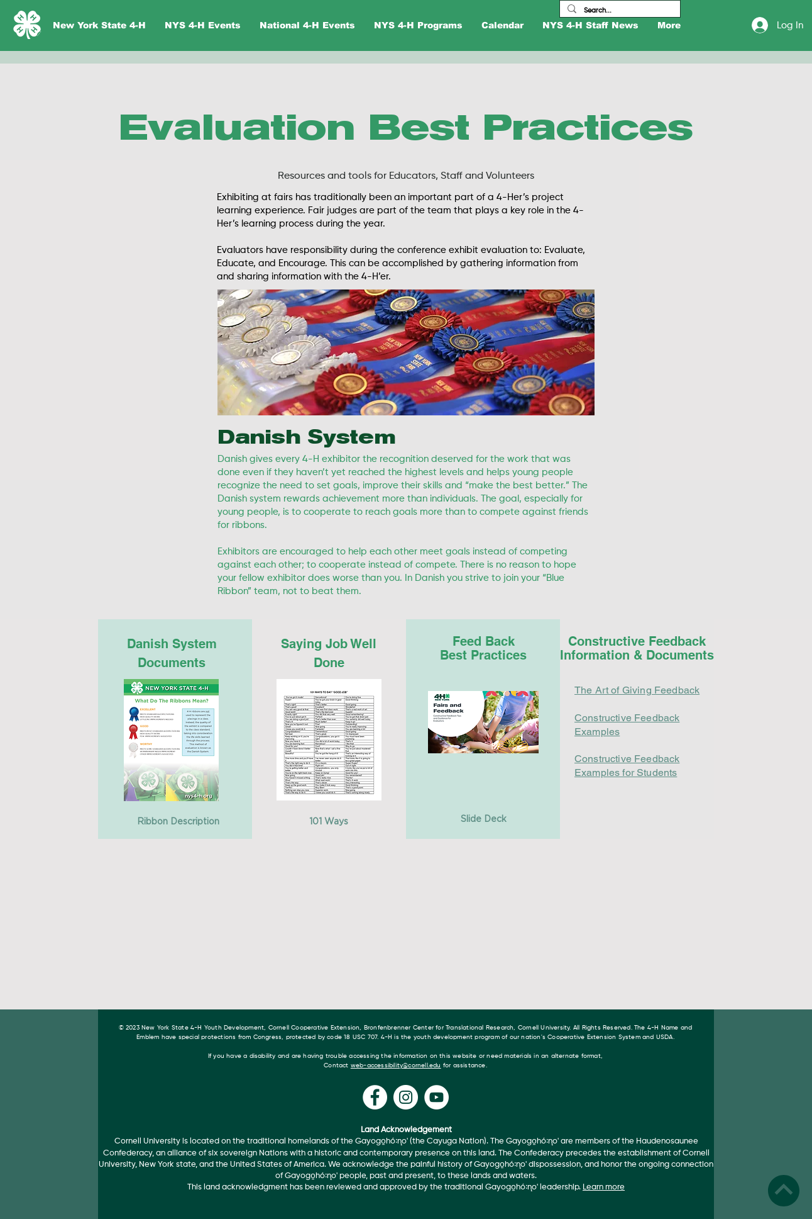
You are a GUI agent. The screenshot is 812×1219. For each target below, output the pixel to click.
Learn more (604, 1187)
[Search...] (619, 10)
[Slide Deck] (483, 819)
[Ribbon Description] (178, 821)
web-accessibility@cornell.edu (396, 1065)
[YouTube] (436, 1097)
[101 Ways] (328, 821)
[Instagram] (405, 1097)
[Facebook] (375, 1097)
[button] (99, 25)
